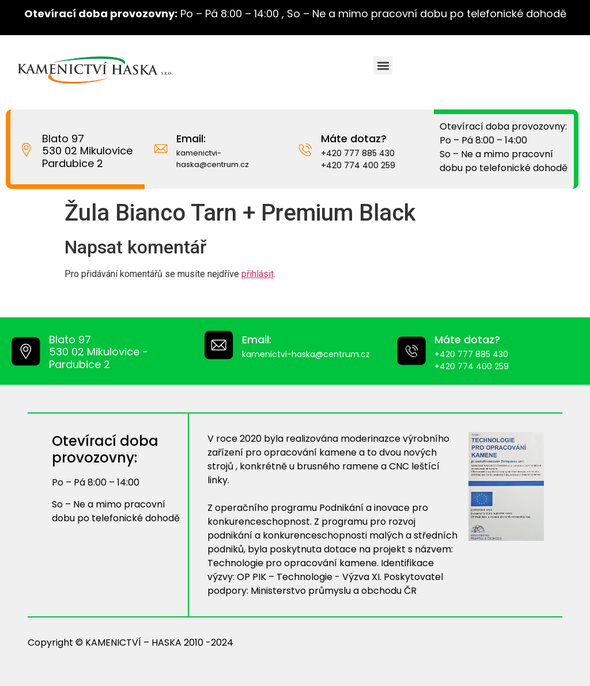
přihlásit (257, 273)
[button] (382, 65)
